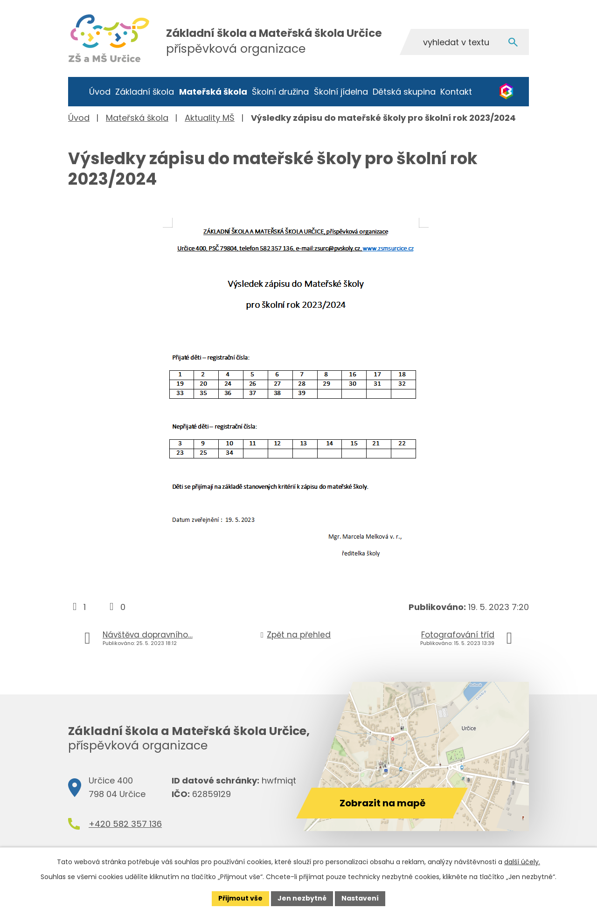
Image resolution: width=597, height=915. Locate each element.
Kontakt (456, 91)
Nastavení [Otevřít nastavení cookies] (360, 898)
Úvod (100, 91)
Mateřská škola (213, 91)
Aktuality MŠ (210, 118)
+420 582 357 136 (125, 824)
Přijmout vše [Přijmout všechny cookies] (240, 898)
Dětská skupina (404, 91)
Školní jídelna (341, 91)
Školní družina (280, 91)
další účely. (522, 861)
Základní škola (144, 91)
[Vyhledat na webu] (464, 42)
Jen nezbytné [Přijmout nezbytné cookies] (302, 898)
